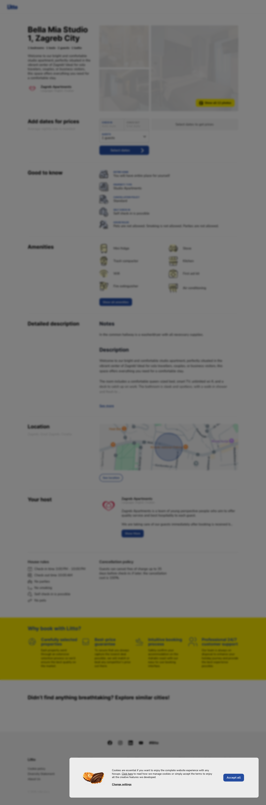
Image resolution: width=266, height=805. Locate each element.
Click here (127, 774)
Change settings (122, 784)
